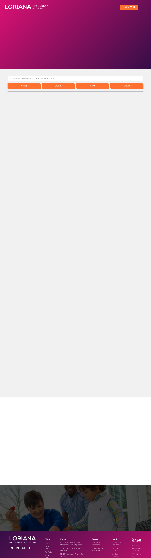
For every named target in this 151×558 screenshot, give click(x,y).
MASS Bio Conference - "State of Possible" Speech (71, 543)
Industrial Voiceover (96, 543)
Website (135, 545)
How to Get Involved (137, 549)
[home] (12, 7)
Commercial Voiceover (97, 549)
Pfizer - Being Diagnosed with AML (70, 549)
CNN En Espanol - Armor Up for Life (71, 555)
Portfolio (48, 552)
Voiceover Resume (116, 543)
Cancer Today (115, 549)
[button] (144, 7)
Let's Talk (129, 7)
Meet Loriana (48, 547)
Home (47, 543)
